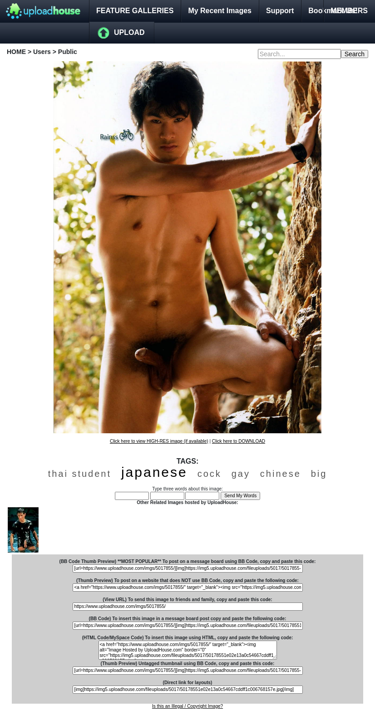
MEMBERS (349, 11)
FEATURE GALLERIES (134, 11)
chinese (280, 474)
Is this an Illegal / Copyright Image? (187, 706)
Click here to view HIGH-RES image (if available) (159, 441)
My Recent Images (220, 11)
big (319, 474)
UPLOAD (129, 32)
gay (241, 474)
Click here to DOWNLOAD (238, 441)
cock (209, 474)
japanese (154, 472)
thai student (79, 474)
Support (280, 11)
